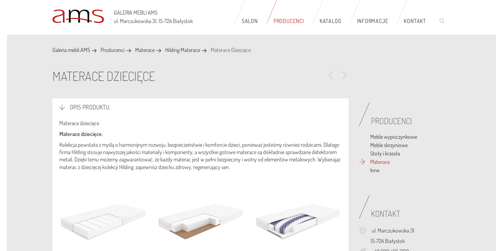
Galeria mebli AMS (71, 49)
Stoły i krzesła (385, 153)
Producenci (289, 20)
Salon (250, 20)
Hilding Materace (182, 49)
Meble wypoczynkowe (393, 136)
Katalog (331, 20)
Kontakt (415, 20)
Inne (374, 170)
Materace (145, 49)
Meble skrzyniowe (389, 145)
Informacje (372, 20)
